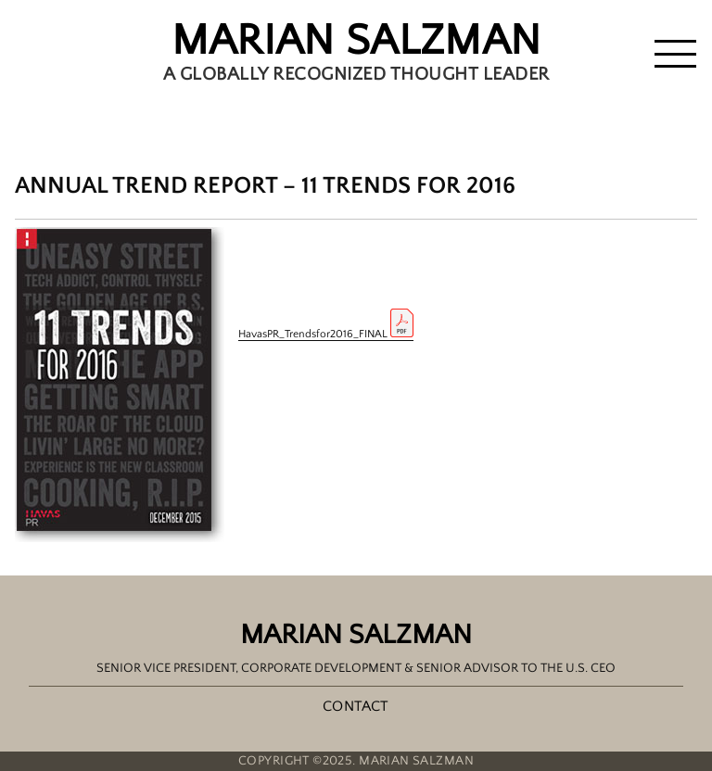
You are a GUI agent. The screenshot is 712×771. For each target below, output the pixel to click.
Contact (355, 706)
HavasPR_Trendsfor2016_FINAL (325, 334)
